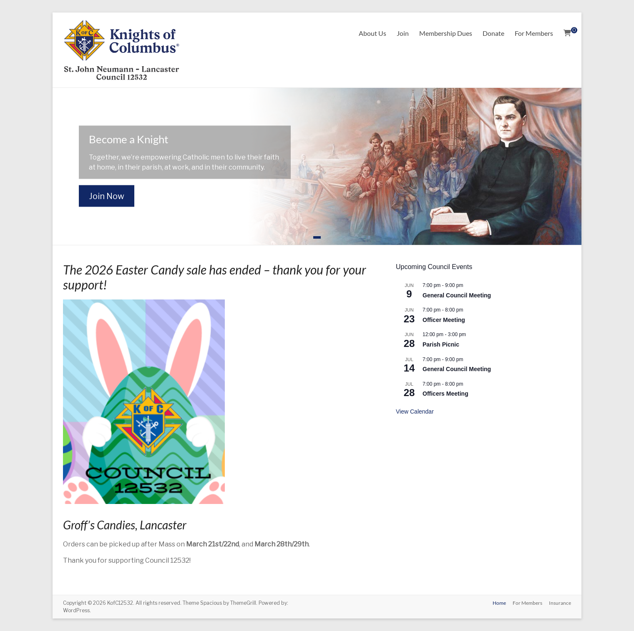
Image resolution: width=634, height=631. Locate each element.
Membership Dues (445, 33)
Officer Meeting (444, 320)
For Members (534, 33)
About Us (372, 33)
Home (499, 603)
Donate (493, 33)
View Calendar (415, 411)
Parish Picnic (441, 344)
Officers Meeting (445, 393)
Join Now (106, 196)
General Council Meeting (457, 295)
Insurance (560, 603)
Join (403, 33)
